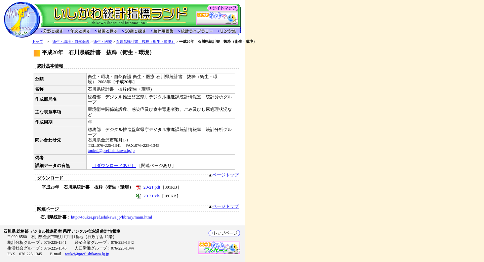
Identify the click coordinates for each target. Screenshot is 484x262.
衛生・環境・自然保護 (70, 41)
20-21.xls (152, 196)
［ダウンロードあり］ (114, 165)
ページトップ (225, 175)
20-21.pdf (152, 187)
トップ (37, 41)
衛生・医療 (102, 41)
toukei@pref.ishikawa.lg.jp (111, 150)
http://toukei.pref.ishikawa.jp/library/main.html (111, 217)
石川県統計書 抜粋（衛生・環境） (145, 41)
